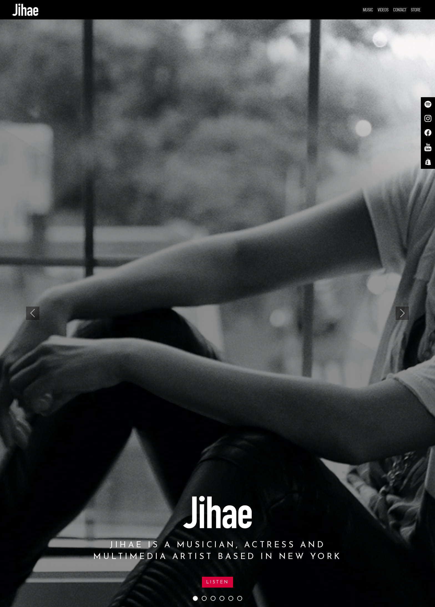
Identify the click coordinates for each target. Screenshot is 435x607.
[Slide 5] (230, 598)
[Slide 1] (195, 598)
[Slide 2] (204, 598)
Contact (399, 9)
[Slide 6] (239, 598)
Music (368, 9)
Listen (217, 582)
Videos (383, 9)
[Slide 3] (213, 598)
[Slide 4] (221, 598)
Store (416, 9)
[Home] (25, 9)
